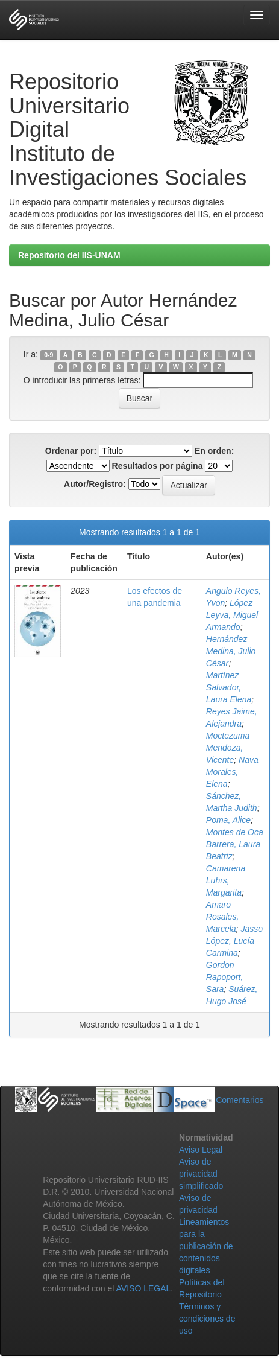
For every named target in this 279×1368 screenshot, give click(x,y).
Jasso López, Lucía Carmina (234, 941)
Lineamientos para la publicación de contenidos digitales (206, 1246)
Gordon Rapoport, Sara (224, 977)
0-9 (48, 354)
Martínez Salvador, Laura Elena (229, 687)
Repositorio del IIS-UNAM (69, 255)
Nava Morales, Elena (232, 772)
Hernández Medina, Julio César (231, 651)
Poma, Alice (228, 820)
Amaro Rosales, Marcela (222, 917)
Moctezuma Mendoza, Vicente (227, 748)
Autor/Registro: (95, 484)
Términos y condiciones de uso (207, 1318)
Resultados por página (157, 466)
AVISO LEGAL (143, 1288)
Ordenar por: (71, 451)
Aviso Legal (200, 1149)
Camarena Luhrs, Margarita (225, 880)
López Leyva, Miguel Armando (232, 615)
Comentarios (239, 1100)
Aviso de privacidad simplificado (201, 1174)
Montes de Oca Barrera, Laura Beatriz (234, 844)
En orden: (214, 451)
